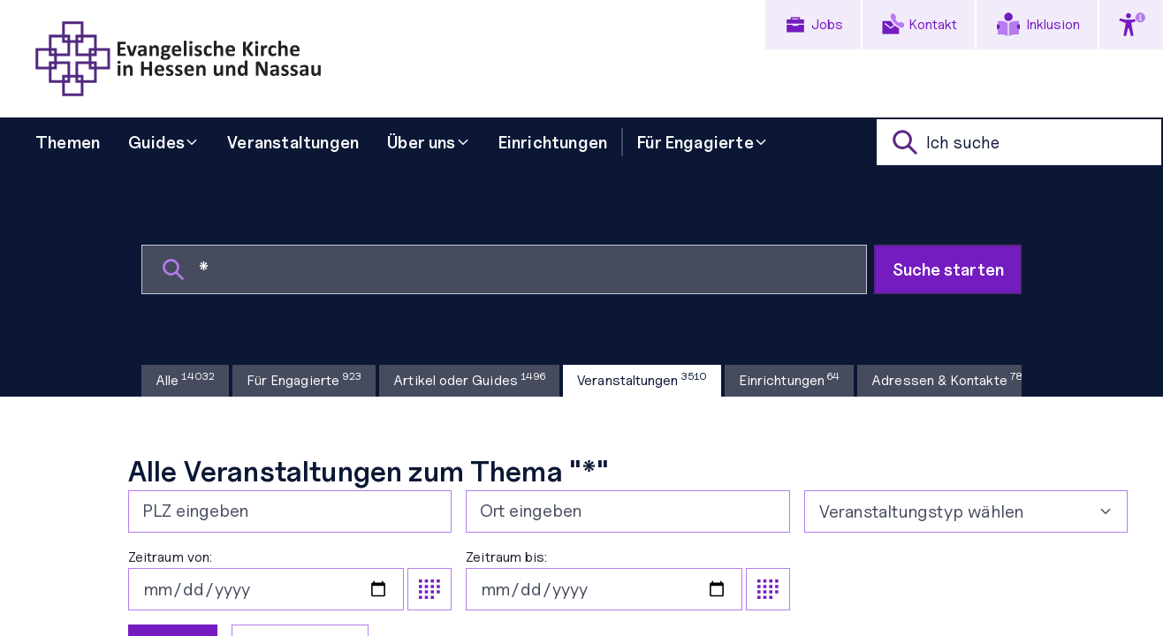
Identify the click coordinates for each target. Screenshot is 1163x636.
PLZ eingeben (195, 510)
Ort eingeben (531, 510)
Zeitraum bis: (627, 579)
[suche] (1019, 142)
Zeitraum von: (290, 579)
